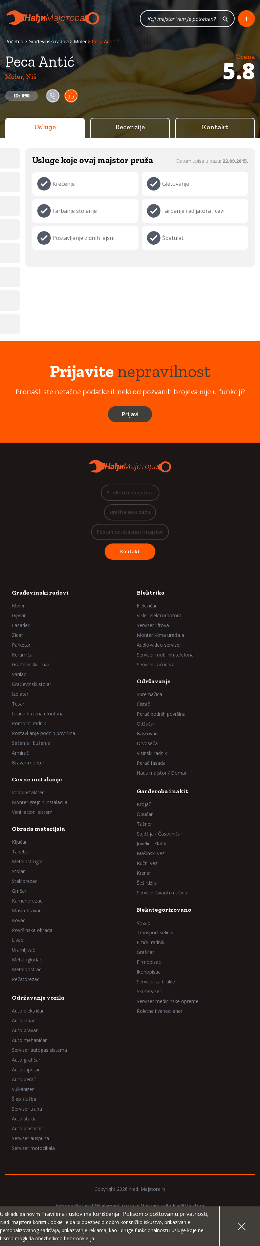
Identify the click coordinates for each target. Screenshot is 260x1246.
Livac (17, 940)
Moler (80, 41)
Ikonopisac (148, 972)
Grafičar (145, 952)
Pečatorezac (25, 979)
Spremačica (149, 694)
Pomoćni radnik (29, 723)
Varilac (19, 674)
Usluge (45, 127)
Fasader (20, 625)
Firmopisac (149, 962)
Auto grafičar (26, 1059)
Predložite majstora (130, 492)
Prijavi (130, 414)
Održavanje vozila (38, 997)
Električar (147, 605)
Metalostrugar (27, 861)
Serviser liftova (153, 625)
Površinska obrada (32, 930)
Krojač (144, 804)
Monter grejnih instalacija (39, 802)
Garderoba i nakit (162, 791)
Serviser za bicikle (156, 981)
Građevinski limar (30, 664)
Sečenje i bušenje (31, 743)
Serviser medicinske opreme (167, 1001)
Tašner (144, 824)
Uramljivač (23, 950)
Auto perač (24, 1079)
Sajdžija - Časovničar (159, 833)
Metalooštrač (26, 969)
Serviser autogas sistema (39, 1050)
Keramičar (23, 654)
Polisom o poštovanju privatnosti (165, 1214)
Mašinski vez (151, 853)
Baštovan (147, 733)
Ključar (19, 842)
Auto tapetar (26, 1069)
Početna (14, 41)
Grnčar (19, 891)
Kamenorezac (27, 900)
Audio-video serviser (159, 645)
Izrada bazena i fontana (38, 713)
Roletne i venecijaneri (160, 1011)
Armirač (20, 753)
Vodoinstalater (28, 792)
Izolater (20, 694)
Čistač (143, 704)
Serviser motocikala (33, 1148)
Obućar (145, 814)
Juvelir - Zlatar (152, 843)
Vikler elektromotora (159, 615)
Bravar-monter (28, 762)
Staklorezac (24, 881)
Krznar (144, 873)
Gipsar (19, 615)
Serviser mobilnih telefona (165, 654)
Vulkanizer (23, 1089)
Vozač (143, 922)
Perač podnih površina (161, 714)
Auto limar (23, 1020)
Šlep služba (24, 1099)
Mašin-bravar (26, 910)
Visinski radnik (152, 753)
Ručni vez (147, 863)
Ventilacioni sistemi (32, 812)
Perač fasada (151, 763)
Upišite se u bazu (130, 512)
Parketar (21, 645)
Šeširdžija (147, 883)
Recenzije (130, 127)
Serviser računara (156, 664)
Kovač (18, 920)
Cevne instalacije (37, 779)
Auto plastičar (27, 1128)
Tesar (18, 703)
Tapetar (20, 851)
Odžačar (146, 723)
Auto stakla (24, 1118)
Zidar (17, 635)
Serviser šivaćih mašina (162, 892)
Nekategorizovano (164, 909)
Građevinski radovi (48, 41)
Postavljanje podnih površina (43, 733)
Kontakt (215, 127)
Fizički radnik (150, 942)
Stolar (18, 871)
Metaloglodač (27, 959)
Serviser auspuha (30, 1138)
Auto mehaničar (29, 1040)
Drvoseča (147, 743)
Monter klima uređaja (160, 635)
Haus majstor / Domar (162, 773)
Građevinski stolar (31, 684)
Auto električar (28, 1010)
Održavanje (154, 681)
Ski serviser (149, 991)
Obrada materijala (38, 828)
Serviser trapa (27, 1109)
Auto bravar (25, 1030)
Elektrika (151, 592)
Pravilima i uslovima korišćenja (80, 1214)
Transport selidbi (155, 932)
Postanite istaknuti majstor (130, 532)
